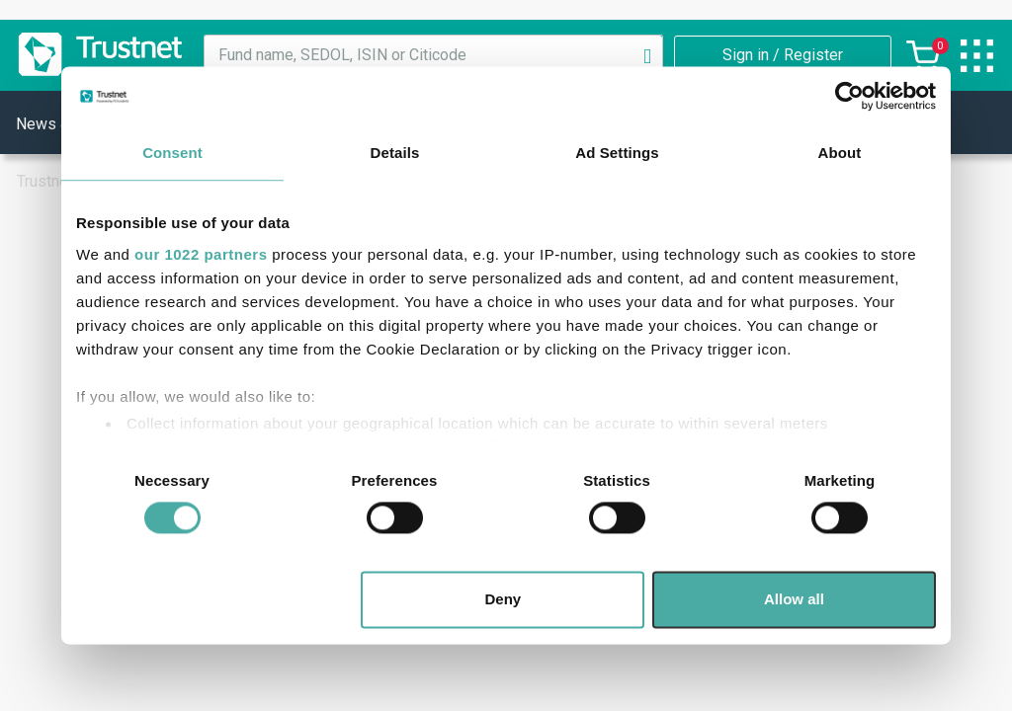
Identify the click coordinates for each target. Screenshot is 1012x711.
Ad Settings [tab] (616, 152)
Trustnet (45, 181)
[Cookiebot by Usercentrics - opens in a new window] (849, 96)
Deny (503, 600)
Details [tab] (395, 152)
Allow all (794, 600)
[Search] (647, 55)
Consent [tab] (172, 152)
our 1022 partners (200, 254)
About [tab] (840, 152)
